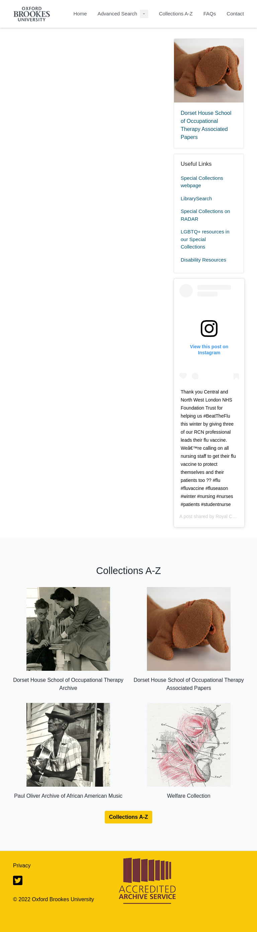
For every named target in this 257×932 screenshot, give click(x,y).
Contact (235, 13)
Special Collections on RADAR (205, 215)
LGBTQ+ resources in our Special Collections (205, 239)
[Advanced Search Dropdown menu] (144, 14)
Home (80, 13)
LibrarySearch (196, 198)
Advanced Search (117, 13)
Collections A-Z (176, 13)
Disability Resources (203, 260)
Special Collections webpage (202, 182)
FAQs (209, 13)
